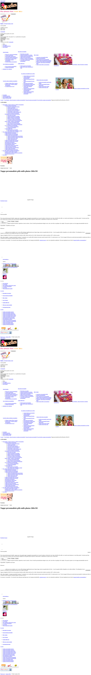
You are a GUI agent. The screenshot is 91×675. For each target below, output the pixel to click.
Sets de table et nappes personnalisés (9, 60)
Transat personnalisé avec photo (13, 116)
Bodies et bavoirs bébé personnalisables (43, 61)
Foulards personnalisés (9, 67)
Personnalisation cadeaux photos (9, 318)
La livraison (5, 284)
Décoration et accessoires (7, 293)
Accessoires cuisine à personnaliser (26, 59)
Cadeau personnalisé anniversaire (9, 651)
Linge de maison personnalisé (10, 105)
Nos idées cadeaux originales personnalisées (11, 150)
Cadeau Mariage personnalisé (29, 75)
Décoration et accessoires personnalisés (12, 114)
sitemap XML (8, 336)
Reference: (2, 228)
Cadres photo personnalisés (25, 57)
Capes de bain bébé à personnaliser (42, 64)
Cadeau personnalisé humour (8, 323)
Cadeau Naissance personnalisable (27, 78)
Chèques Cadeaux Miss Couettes (11, 83)
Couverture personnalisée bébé (42, 57)
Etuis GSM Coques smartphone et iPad (14, 130)
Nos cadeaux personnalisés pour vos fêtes (28, 73)
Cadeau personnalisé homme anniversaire (15, 137)
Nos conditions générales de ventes (9, 285)
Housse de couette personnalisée (11, 54)
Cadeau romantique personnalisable (9, 321)
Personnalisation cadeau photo (29, 84)
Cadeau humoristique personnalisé (27, 93)
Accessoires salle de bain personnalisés (25, 61)
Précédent (2, 200)
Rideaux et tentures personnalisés (26, 58)
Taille (2, 221)
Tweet (9, 221)
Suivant (5, 200)
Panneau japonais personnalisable (26, 56)
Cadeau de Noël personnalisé (29, 88)
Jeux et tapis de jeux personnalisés (42, 59)
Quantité (2, 233)
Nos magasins (5, 283)
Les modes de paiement (7, 286)
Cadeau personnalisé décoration (9, 317)
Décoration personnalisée (22, 51)
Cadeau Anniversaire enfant (44, 86)
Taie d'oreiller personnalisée (10, 56)
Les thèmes (1, 309)
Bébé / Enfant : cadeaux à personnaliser (12, 121)
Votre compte (2, 0)
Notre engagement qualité (7, 288)
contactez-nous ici (43, 240)
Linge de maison (5, 52)
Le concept (5, 287)
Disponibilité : (3, 225)
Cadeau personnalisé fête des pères (11, 141)
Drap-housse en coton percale (10, 58)
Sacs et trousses (5, 300)
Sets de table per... (6, 259)
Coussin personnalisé (9, 55)
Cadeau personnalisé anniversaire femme (15, 136)
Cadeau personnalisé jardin (8, 322)
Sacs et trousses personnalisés (10, 66)
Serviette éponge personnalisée (11, 61)
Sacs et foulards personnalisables (8, 64)
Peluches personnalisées (40, 58)
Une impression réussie (6, 307)
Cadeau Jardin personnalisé (29, 91)
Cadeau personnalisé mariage (8, 311)
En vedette (5, 154)
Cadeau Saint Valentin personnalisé (28, 87)
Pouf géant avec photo (24, 53)
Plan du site (2, 336)
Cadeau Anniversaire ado (43, 87)
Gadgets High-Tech (21, 63)
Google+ (16, 221)
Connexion (2, 339)
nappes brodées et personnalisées (80, 240)
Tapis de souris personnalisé (25, 65)
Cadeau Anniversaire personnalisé (11, 135)
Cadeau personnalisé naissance (8, 312)
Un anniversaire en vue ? (10, 86)
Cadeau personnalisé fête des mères (11, 140)
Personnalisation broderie (28, 85)
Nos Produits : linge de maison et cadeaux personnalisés (13, 104)
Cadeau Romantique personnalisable (27, 90)
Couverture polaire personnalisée (11, 57)
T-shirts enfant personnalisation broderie (43, 60)
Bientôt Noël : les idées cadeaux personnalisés (13, 152)
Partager (12, 221)
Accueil (1, 100)
